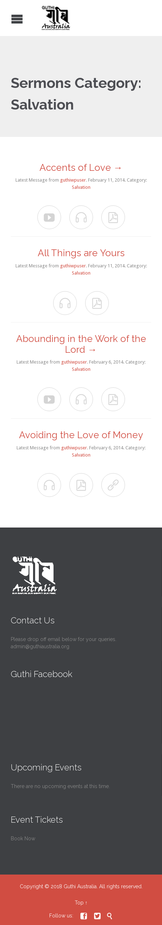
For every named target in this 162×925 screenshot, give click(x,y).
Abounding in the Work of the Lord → (81, 344)
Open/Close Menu (6, 18)
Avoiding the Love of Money (81, 435)
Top (79, 903)
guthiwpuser (73, 180)
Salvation (81, 187)
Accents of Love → (81, 167)
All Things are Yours (81, 253)
